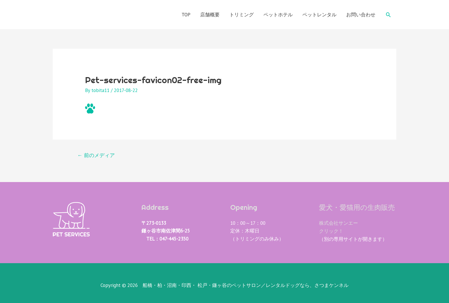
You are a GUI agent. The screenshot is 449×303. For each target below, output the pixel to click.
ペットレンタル (319, 14)
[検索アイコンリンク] (388, 14)
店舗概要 (210, 14)
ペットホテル (278, 14)
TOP (186, 14)
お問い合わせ (360, 14)
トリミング (241, 14)
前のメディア (96, 155)
